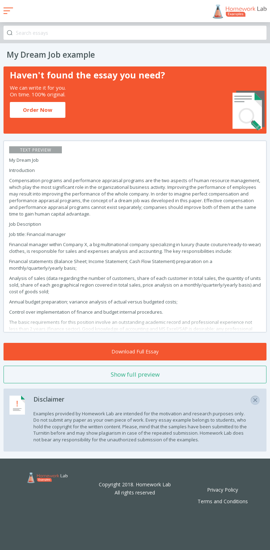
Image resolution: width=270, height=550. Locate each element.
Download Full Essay (135, 351)
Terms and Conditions (223, 501)
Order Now (37, 109)
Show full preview (135, 374)
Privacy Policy (222, 489)
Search (9, 33)
